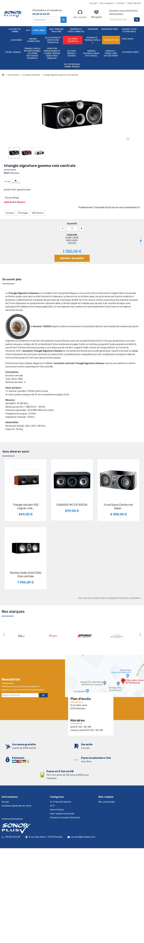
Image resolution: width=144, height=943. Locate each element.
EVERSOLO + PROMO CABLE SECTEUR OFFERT (111, 53)
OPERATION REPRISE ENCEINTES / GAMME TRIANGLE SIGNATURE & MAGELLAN (52, 53)
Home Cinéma (39, 30)
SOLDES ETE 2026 (111, 40)
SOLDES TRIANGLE (13, 52)
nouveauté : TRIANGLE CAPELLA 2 (92, 40)
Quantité (72, 223)
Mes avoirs (103, 806)
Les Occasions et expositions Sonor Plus (53, 40)
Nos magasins (8, 813)
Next (140, 635)
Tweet (10, 213)
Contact (121, 3)
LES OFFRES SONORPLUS (72, 39)
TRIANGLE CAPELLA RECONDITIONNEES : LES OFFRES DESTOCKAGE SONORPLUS (32, 53)
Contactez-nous (10, 809)
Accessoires (16, 40)
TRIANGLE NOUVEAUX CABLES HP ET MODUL (91, 53)
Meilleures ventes (10, 825)
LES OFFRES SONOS (130, 52)
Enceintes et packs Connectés (76, 30)
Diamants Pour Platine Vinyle (129, 30)
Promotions (7, 817)
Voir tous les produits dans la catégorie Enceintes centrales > (110, 598)
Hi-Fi (28, 30)
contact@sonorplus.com (83, 918)
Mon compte (80, 14)
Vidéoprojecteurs (109, 29)
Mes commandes (106, 802)
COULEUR (72, 235)
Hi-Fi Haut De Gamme (15, 30)
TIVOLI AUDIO (127, 38)
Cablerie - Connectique (33, 39)
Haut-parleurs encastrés (56, 30)
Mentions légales (10, 833)
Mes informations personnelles (113, 813)
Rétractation (8, 829)
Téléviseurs (92, 29)
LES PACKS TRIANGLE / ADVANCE (71, 53)
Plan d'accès (134, 3)
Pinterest (38, 213)
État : (7, 173)
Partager (23, 213)
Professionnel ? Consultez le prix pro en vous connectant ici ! (109, 207)
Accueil (93, 3)
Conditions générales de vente (16, 806)
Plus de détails (12, 198)
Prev (4, 635)
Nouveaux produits (11, 821)
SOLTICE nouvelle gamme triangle (72, 65)
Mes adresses (104, 809)
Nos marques (106, 3)
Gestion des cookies (11, 837)
